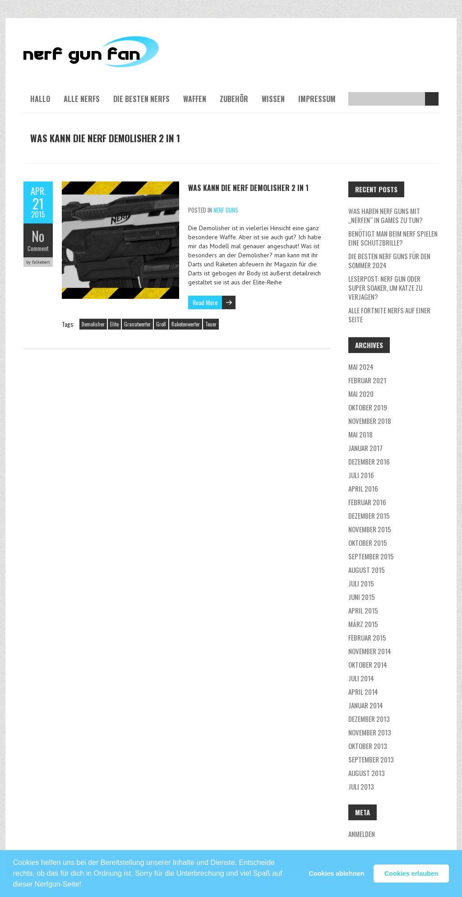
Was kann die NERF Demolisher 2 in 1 (248, 187)
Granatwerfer (137, 324)
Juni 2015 (361, 597)
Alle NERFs (82, 98)
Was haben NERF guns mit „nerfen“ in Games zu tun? (385, 215)
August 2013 (366, 773)
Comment (38, 248)
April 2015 (363, 610)
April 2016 (363, 488)
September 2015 (371, 556)
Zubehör (234, 98)
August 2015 (366, 570)
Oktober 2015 (367, 543)
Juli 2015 (361, 583)
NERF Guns (225, 209)
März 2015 (363, 624)
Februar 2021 (367, 380)
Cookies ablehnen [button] (336, 873)
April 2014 (363, 692)
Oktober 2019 (367, 407)
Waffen (194, 98)
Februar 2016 (367, 502)
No (38, 236)
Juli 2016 (361, 475)
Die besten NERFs (141, 98)
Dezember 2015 (369, 516)
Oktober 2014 (367, 664)
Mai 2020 (361, 394)
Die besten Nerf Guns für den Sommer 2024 (389, 260)
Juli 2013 (361, 786)
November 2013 (369, 732)
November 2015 (369, 529)
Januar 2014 (365, 705)
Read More (205, 302)
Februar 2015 (367, 637)
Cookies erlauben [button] (411, 873)
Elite (114, 324)
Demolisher (93, 324)
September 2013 (371, 759)
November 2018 (369, 421)
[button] (84, 880)
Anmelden (361, 834)
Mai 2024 (361, 367)
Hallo (40, 98)
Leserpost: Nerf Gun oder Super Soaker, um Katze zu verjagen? (385, 288)
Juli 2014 (361, 678)
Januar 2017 (365, 448)
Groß (161, 324)
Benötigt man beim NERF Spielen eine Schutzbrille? (393, 237)
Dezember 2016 (369, 461)
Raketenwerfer (185, 324)
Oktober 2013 (367, 746)
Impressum (317, 98)
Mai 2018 (360, 434)
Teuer (211, 324)
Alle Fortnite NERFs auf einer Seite (389, 314)
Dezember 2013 (369, 719)
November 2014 (369, 651)
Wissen (273, 98)
